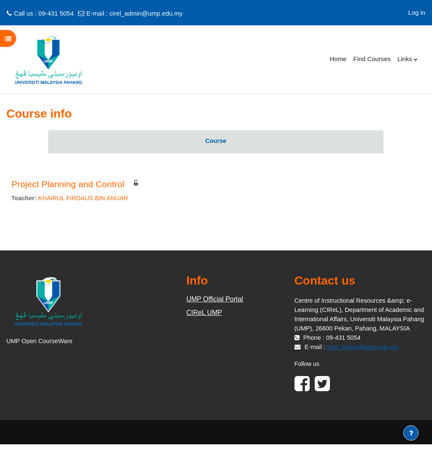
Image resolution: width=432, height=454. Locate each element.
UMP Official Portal (214, 299)
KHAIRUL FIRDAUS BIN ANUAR (85, 198)
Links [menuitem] (404, 58)
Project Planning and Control (67, 184)
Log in (416, 12)
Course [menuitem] (216, 141)
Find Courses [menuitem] (372, 58)
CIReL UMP (204, 313)
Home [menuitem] (338, 58)
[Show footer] (410, 433)
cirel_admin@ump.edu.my (145, 13)
